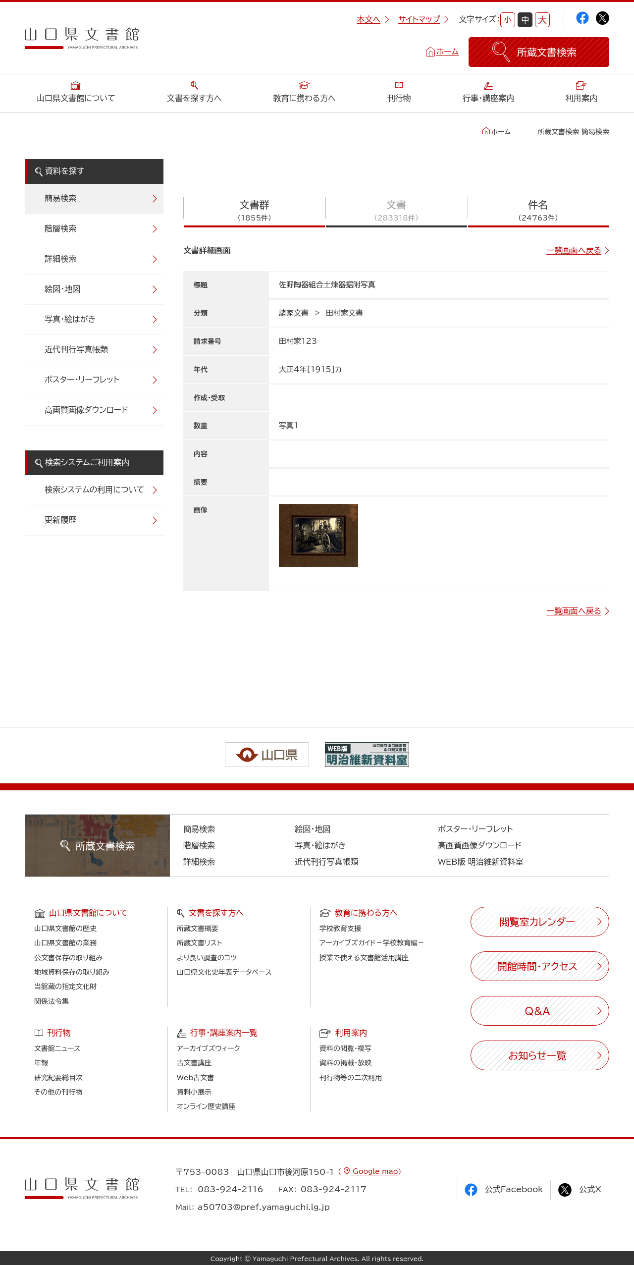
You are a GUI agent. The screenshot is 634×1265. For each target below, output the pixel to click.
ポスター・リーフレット (82, 380)
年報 (41, 1062)
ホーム (447, 51)
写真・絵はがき (70, 319)
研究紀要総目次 (58, 1077)
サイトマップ (423, 19)
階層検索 (60, 228)
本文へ (373, 19)
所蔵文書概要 (197, 928)
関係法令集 (51, 1001)
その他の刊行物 (58, 1092)
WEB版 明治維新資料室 (481, 862)
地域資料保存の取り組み (71, 972)
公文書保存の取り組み (68, 957)
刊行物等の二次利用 (350, 1077)
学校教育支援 (340, 928)
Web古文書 (195, 1077)
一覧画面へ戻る (573, 250)
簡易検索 (60, 198)
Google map (374, 1171)
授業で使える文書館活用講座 (364, 957)
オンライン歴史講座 (206, 1106)
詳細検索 (60, 259)
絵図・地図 (62, 289)
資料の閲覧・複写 (345, 1048)
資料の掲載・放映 (345, 1062)
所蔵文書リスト (199, 942)
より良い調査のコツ (207, 957)
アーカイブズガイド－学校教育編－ (371, 942)
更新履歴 (60, 520)
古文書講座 (194, 1062)
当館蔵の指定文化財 (65, 986)
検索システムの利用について (94, 490)
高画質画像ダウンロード (86, 410)
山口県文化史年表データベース (224, 972)
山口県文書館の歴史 (65, 928)
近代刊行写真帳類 (76, 349)
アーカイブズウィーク (208, 1048)
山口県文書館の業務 (65, 942)
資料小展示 (194, 1092)
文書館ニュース (57, 1048)
